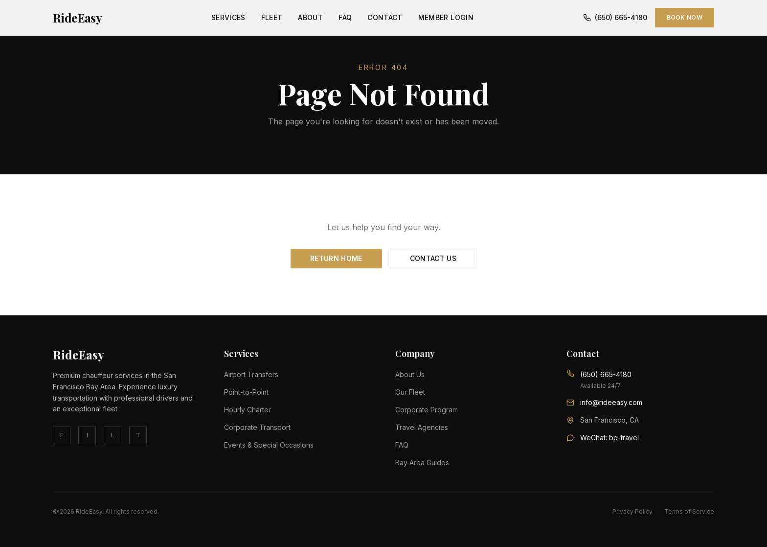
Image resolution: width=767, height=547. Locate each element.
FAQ (345, 17)
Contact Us (433, 258)
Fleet (272, 17)
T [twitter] (138, 435)
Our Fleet (410, 392)
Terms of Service (689, 511)
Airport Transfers (251, 374)
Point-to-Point (246, 392)
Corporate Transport (257, 427)
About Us (410, 374)
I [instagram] (87, 435)
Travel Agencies (421, 427)
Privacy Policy (632, 511)
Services (228, 17)
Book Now (684, 17)
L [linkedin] (112, 435)
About (310, 17)
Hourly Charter (247, 409)
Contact (384, 17)
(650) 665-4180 (615, 17)
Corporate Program (426, 409)
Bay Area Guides (422, 462)
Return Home (336, 258)
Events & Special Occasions (269, 445)
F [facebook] (62, 435)
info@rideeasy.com (611, 402)
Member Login (446, 17)
